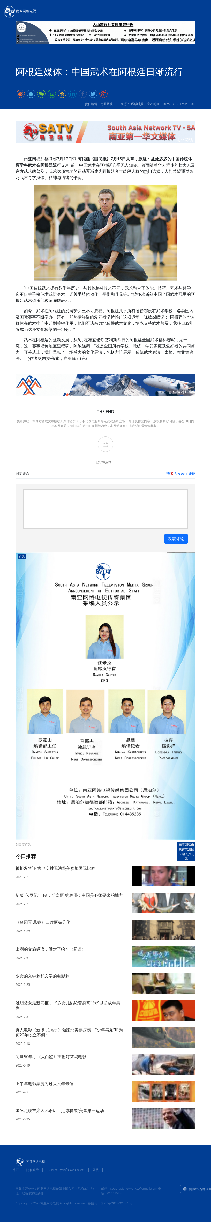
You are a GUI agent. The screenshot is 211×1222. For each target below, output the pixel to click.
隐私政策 (32, 1170)
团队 (96, 1170)
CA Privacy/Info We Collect (66, 1170)
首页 (15, 1170)
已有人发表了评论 (179, 473)
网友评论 (22, 473)
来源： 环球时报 (131, 104)
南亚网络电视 (19, 11)
